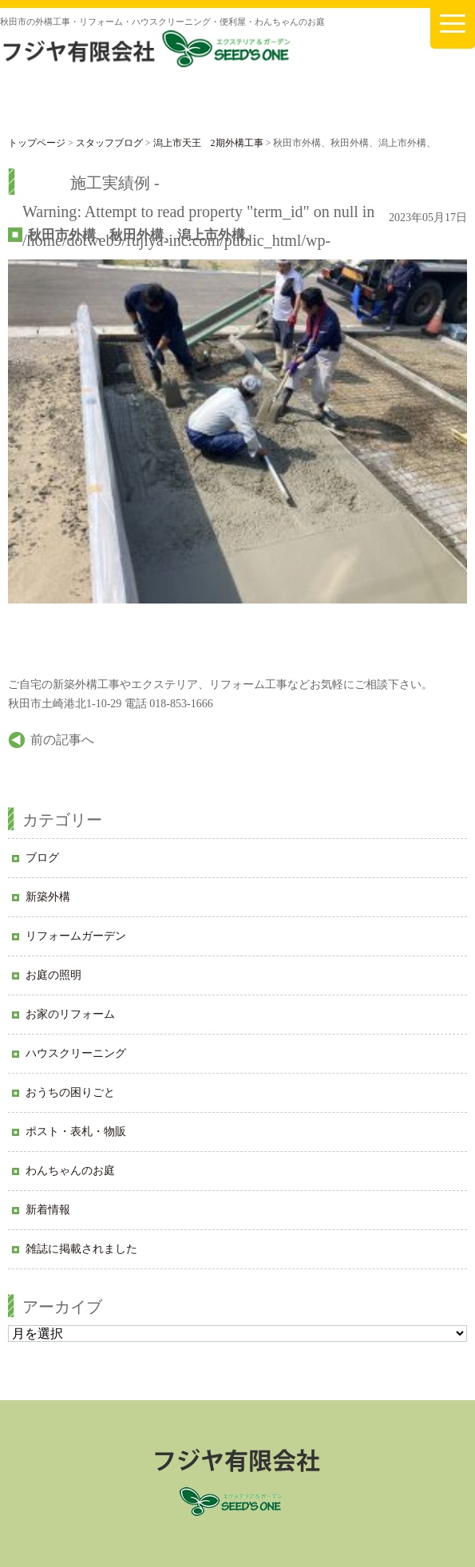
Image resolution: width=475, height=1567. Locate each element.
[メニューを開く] (452, 24)
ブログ (42, 858)
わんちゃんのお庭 (70, 1171)
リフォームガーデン (76, 936)
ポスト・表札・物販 (76, 1132)
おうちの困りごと (70, 1092)
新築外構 (48, 897)
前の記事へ (62, 739)
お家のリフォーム (70, 1014)
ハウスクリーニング (76, 1053)
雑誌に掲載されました (81, 1249)
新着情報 (48, 1210)
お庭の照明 (53, 975)
